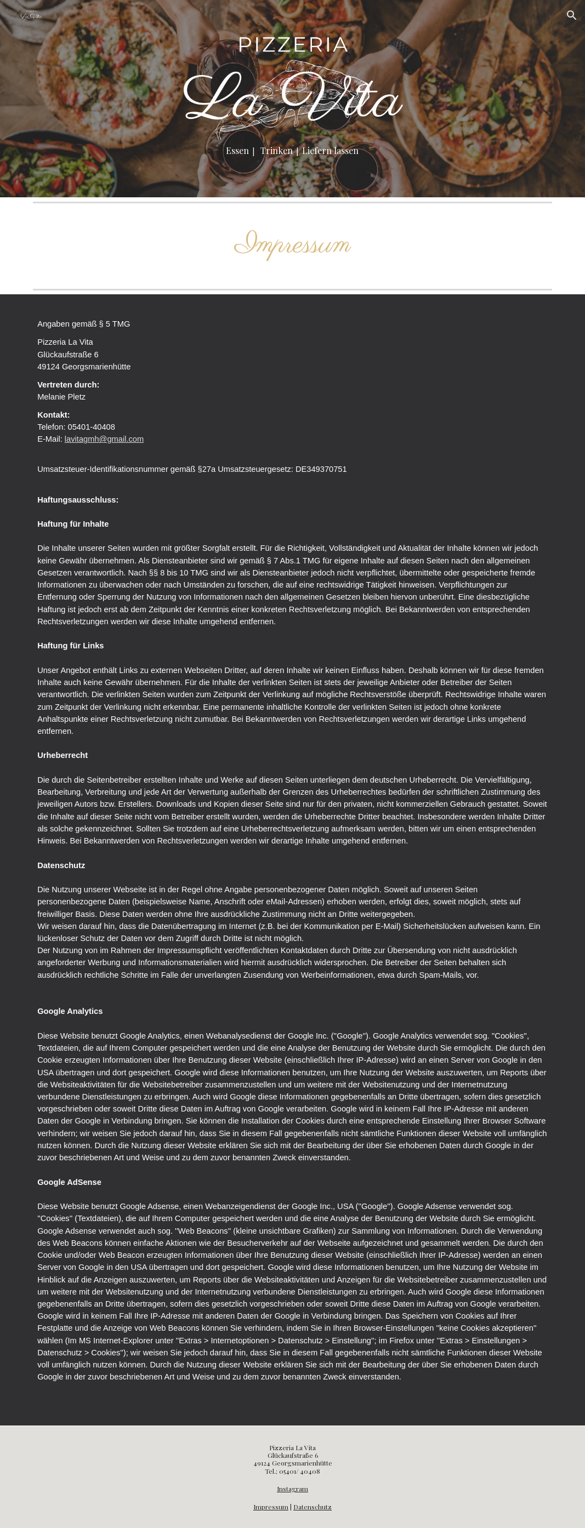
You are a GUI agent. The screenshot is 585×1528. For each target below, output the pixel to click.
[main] (292, 151)
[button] (572, 15)
